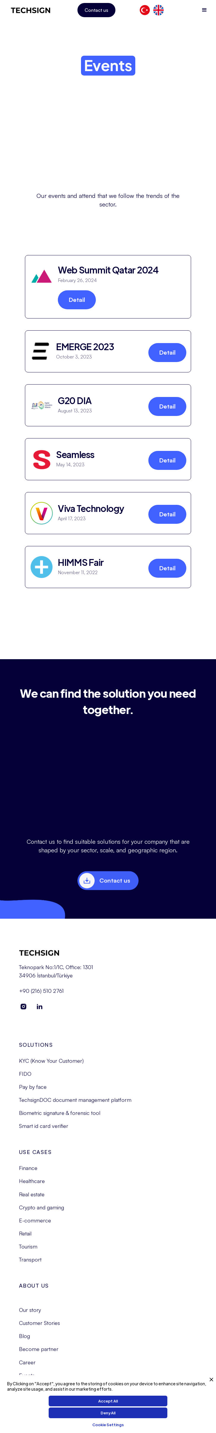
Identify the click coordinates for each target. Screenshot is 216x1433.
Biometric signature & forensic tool (59, 1118)
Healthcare (32, 1186)
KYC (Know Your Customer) (51, 1066)
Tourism (28, 1251)
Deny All (108, 1412)
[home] (30, 10)
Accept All (108, 1400)
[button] (204, 10)
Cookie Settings (108, 1424)
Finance (28, 1173)
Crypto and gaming (41, 1212)
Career (27, 1367)
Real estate (32, 1199)
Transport (30, 1264)
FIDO (25, 1079)
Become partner (38, 1354)
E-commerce (35, 1225)
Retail (25, 1238)
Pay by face (33, 1092)
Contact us (96, 10)
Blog (24, 1341)
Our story (30, 1315)
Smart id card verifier (43, 1131)
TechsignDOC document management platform (75, 1105)
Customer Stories (39, 1328)
